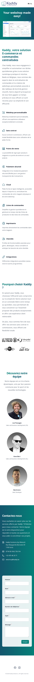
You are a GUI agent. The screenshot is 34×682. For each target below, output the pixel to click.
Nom (7, 588)
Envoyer (25, 642)
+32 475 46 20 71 (11, 555)
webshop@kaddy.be (12, 560)
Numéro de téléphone (12, 606)
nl (31, 4)
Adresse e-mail (10, 597)
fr (28, 4)
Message (8, 624)
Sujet (7, 615)
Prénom (8, 579)
